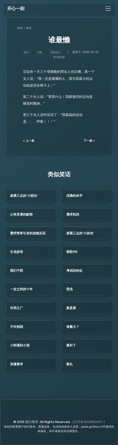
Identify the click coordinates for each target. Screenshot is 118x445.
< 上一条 (28, 140)
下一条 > (89, 140)
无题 (39, 52)
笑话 (28, 27)
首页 (19, 27)
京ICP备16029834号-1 (88, 422)
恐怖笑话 (55, 52)
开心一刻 (15, 8)
